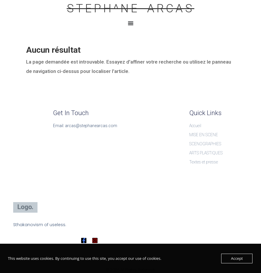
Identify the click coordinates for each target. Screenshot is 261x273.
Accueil (195, 125)
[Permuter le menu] (131, 23)
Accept (237, 258)
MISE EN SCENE (203, 134)
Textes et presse (203, 162)
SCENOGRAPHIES (205, 143)
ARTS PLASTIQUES (206, 153)
